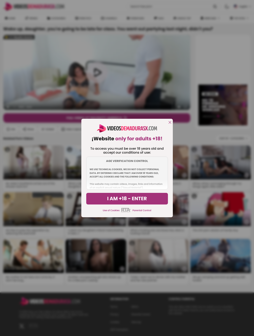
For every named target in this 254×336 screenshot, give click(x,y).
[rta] (126, 211)
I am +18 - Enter (127, 198)
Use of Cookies (111, 210)
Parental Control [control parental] (141, 210)
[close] (170, 122)
